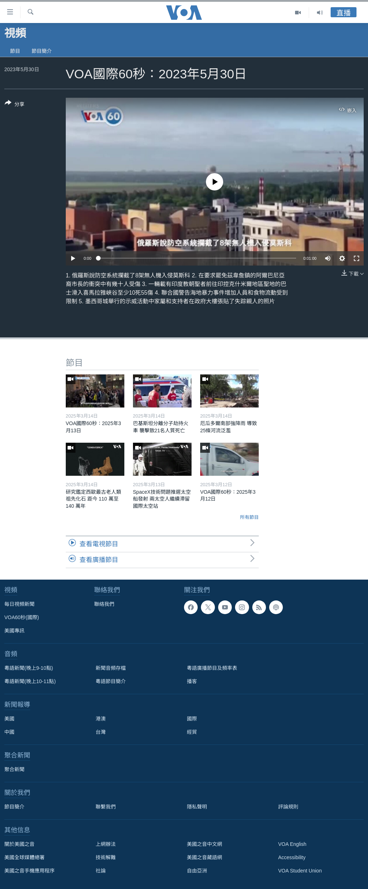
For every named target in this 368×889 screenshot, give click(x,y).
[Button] (14, 105)
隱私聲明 (197, 807)
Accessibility (291, 857)
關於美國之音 (19, 844)
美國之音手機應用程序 (29, 871)
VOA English (292, 844)
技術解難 (106, 857)
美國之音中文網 (204, 844)
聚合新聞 (14, 769)
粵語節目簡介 (111, 681)
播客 (192, 681)
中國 (9, 732)
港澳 (101, 719)
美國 (9, 719)
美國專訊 (14, 631)
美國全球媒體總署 (24, 857)
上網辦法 (106, 844)
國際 (192, 719)
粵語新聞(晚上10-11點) (30, 681)
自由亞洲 (197, 871)
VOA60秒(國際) (21, 617)
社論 (101, 871)
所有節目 (249, 517)
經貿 (192, 732)
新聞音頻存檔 (111, 668)
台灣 (101, 732)
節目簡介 (42, 51)
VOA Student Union (300, 871)
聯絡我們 (104, 604)
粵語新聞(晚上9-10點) (28, 668)
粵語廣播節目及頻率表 (212, 668)
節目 (15, 51)
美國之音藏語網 (204, 857)
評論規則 (288, 807)
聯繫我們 (106, 807)
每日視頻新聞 (19, 604)
